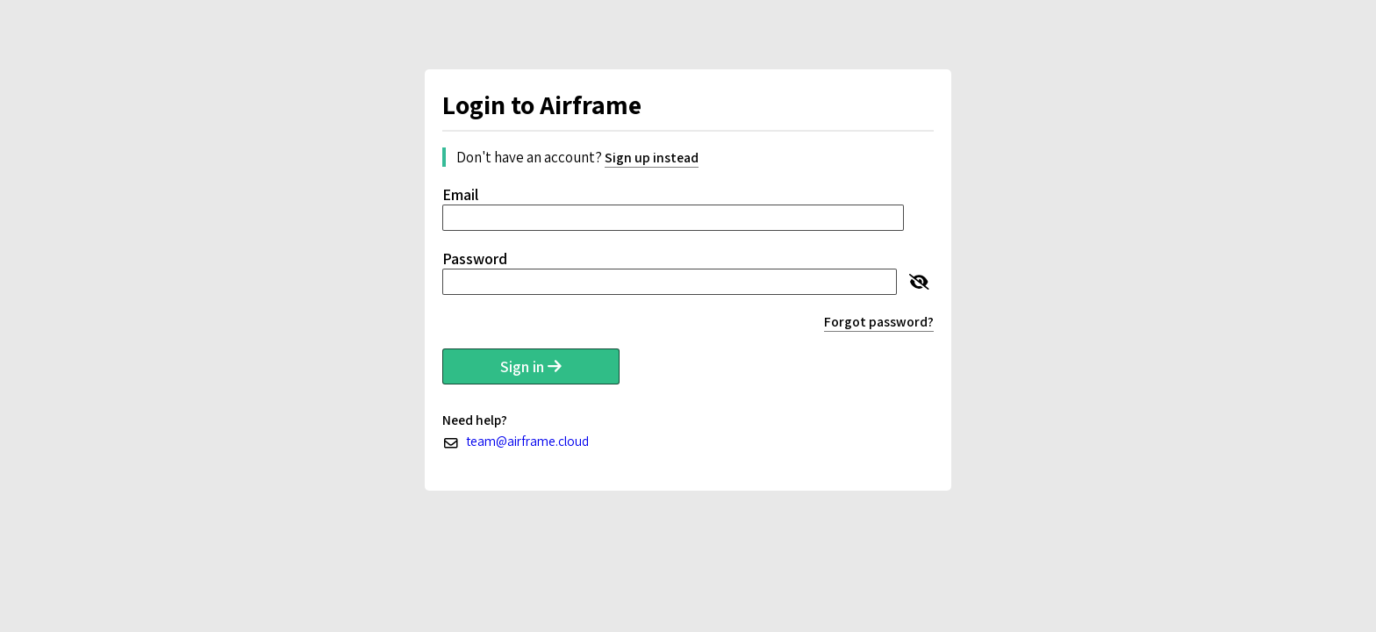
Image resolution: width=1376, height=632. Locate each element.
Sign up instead (652, 157)
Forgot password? (879, 321)
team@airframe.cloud (527, 440)
